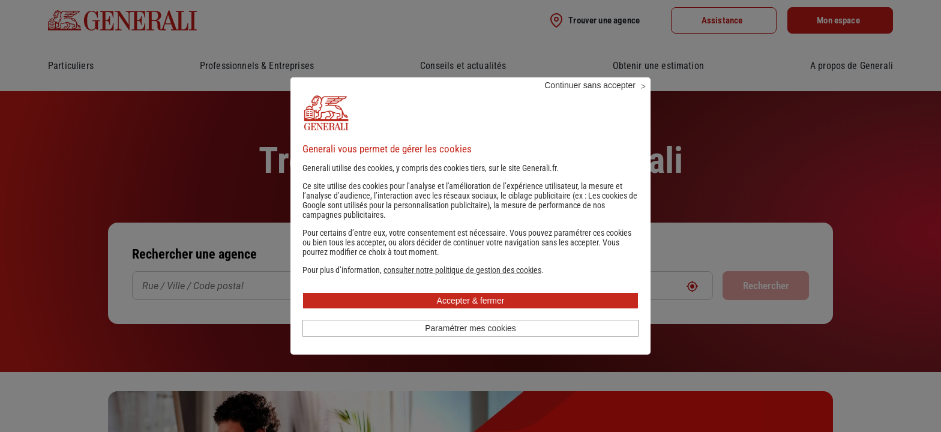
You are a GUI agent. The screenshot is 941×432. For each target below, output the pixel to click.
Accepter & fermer (471, 317)
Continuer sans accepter (590, 101)
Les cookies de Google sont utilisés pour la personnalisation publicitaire (469, 216)
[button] (462, 286)
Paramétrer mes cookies (470, 344)
